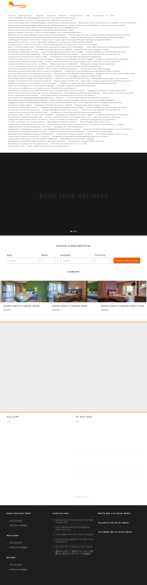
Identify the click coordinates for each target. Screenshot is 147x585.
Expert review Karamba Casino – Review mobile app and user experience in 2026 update (46, 47)
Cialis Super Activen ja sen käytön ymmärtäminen (108, 47)
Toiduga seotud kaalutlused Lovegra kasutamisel (29, 81)
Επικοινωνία (98, 16)
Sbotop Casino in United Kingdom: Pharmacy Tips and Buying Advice (37, 25)
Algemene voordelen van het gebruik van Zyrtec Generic (32, 83)
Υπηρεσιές (51, 16)
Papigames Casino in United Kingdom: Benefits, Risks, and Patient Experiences (42, 103)
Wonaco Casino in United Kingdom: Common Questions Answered (97, 25)
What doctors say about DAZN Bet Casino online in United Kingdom (37, 35)
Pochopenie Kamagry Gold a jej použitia (97, 64)
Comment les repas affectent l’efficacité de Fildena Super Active (88, 83)
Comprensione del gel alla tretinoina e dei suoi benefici (107, 129)
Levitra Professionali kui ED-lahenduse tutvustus (29, 74)
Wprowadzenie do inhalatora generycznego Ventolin (31, 134)
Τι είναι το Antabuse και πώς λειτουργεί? (26, 66)
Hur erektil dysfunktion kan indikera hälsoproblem (30, 76)
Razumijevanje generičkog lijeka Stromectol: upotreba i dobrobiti (36, 141)
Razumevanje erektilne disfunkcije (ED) (25, 62)
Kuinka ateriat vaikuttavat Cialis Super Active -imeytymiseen (74, 66)
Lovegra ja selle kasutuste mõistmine (112, 59)
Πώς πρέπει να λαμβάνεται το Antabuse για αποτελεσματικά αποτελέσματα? (42, 88)
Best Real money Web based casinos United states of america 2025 (74, 521)
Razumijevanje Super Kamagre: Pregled (92, 49)
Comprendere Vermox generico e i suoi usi (26, 124)
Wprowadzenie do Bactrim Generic (62, 122)
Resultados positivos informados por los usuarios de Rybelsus (35, 71)
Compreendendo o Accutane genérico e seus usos (29, 127)
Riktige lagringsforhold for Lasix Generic (61, 54)
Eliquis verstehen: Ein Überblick (64, 64)
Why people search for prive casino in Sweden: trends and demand (107, 23)
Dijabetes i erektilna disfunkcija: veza (72, 78)
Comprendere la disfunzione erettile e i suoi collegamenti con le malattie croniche (44, 129)
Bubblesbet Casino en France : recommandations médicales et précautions (40, 20)
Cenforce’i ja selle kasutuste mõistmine (67, 132)
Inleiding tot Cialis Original (20, 49)
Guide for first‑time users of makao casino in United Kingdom (97, 37)
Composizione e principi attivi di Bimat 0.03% (27, 57)
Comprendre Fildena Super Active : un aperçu (27, 64)
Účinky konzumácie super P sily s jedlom (109, 78)
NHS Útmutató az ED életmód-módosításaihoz (73, 74)
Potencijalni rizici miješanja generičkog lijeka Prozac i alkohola (92, 71)
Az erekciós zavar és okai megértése (24, 54)
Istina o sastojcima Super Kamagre (96, 69)
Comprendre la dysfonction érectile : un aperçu (28, 136)
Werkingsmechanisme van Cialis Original (26, 69)
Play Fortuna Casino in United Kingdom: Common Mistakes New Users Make (40, 30)
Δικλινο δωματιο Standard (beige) (70, 306)
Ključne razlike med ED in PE (66, 81)
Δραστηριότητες (25, 16)
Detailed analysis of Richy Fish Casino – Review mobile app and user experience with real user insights (52, 45)
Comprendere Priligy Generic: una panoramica (68, 124)
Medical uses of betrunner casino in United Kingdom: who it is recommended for (43, 28)
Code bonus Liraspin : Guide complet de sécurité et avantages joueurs (38, 146)
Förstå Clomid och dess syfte (99, 132)
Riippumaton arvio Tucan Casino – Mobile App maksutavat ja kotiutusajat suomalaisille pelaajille (50, 42)
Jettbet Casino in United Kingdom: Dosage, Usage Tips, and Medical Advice (83, 100)
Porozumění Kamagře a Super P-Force (112, 134)
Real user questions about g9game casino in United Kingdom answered (99, 35)
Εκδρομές (40, 16)
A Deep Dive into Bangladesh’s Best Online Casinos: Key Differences (74, 540)
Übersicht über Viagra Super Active (95, 122)
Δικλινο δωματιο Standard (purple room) (122, 306)
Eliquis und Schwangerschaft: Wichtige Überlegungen (31, 86)
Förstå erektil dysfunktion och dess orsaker (27, 132)
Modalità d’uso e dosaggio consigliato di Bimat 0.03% (78, 76)
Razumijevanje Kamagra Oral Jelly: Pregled (74, 59)
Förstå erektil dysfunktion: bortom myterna (101, 54)
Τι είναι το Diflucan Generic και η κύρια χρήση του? (68, 62)
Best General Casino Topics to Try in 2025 (69, 144)
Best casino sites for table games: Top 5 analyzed (73, 546)
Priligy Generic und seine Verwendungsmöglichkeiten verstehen (80, 136)
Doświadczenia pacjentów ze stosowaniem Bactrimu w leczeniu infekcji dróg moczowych (46, 90)
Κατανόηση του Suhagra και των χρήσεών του (28, 144)
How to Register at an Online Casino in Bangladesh (74, 534)
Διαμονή (11, 16)
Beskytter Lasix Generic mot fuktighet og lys (115, 74)
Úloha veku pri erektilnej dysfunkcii (62, 69)
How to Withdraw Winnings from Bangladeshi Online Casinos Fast (72, 528)
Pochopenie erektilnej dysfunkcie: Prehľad (53, 49)
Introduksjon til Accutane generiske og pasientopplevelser (76, 57)
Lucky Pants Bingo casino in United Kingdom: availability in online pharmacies (42, 23)
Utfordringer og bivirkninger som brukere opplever (30, 78)
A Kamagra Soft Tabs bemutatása (68, 127)
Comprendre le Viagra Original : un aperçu (74, 134)
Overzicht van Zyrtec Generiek (106, 62)
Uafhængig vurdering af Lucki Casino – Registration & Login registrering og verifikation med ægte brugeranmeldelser (59, 40)
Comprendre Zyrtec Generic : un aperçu (108, 124)
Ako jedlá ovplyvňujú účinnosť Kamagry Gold (76, 86)
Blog (88, 16)
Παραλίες (63, 16)
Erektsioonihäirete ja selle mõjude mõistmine (106, 52)
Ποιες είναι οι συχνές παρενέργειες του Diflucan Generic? (106, 81)
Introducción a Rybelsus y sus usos (23, 52)
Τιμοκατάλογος (76, 16)
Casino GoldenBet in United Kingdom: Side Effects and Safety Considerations (41, 18)
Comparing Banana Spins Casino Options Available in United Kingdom (38, 37)
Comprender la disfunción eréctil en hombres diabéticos (32, 139)
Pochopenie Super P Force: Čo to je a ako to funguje (30, 59)
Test (112, 16)
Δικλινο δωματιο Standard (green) (21, 306)
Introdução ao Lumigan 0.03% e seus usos (86, 141)
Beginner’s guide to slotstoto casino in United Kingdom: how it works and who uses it (45, 33)
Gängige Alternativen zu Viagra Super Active (107, 90)
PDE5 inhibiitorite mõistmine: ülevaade (77, 139)
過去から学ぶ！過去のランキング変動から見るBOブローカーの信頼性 (74, 552)
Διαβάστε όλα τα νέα (82, 497)
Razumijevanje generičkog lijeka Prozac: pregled (62, 52)
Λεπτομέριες (8, 310)
